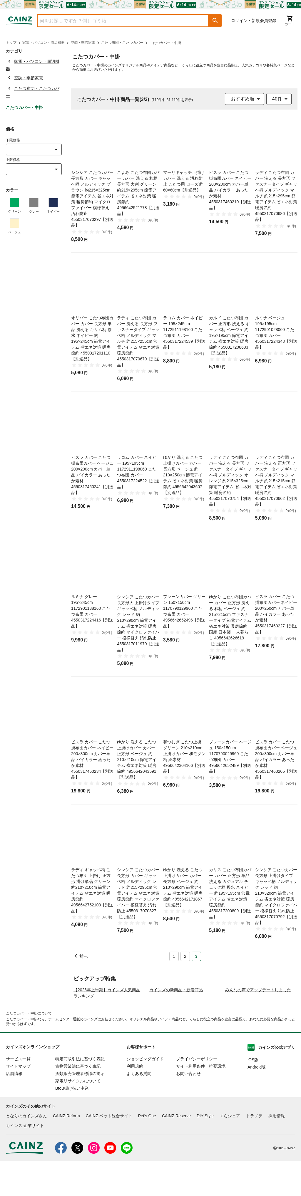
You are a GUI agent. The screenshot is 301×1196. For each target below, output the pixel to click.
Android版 (257, 1102)
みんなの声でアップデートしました (258, 1024)
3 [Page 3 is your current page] (196, 956)
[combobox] (118, 20)
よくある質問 (139, 1108)
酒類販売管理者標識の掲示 (80, 1108)
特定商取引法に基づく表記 (80, 1093)
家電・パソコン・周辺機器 (43, 43)
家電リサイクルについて (78, 1115)
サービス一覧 (18, 1093)
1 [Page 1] (174, 956)
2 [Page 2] (185, 956)
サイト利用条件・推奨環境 (200, 1101)
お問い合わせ (188, 1108)
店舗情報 (14, 1108)
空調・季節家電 (83, 43)
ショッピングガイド (145, 1093)
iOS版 (253, 1094)
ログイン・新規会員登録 (253, 20)
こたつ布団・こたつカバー (122, 43)
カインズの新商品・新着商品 (176, 1024)
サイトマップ (18, 1101)
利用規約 (135, 1101)
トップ (11, 43)
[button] (215, 20)
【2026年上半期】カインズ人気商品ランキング (106, 1027)
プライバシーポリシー (196, 1093)
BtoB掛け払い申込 (72, 1123)
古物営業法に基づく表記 (78, 1101)
